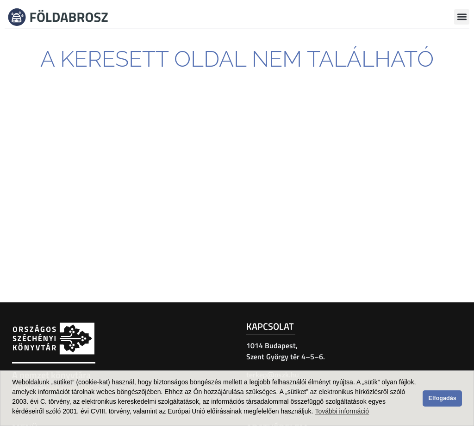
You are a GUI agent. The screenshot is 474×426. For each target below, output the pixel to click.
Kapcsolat (270, 326)
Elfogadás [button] (442, 398)
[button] (461, 17)
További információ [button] (342, 411)
